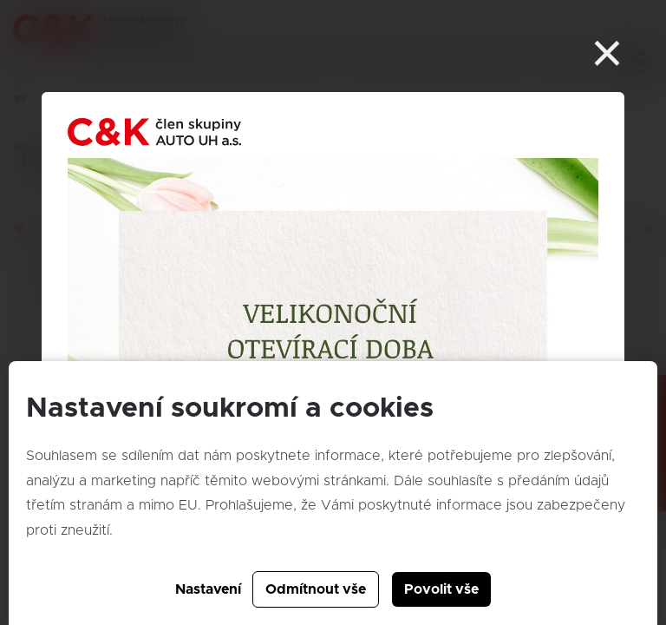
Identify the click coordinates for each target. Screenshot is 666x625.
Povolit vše (441, 589)
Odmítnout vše (315, 589)
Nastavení (208, 589)
